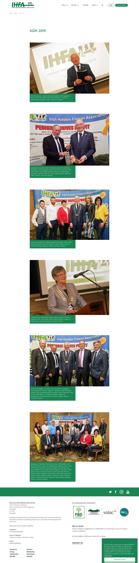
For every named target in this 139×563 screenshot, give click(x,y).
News (94, 5)
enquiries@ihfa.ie (15, 543)
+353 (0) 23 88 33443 (16, 532)
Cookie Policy (14, 554)
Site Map (12, 556)
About (64, 5)
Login (111, 5)
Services (74, 5)
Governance (30, 554)
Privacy (12, 551)
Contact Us (13, 549)
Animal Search (121, 5)
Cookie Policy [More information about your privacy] (108, 560)
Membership (30, 551)
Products (29, 549)
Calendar (86, 5)
